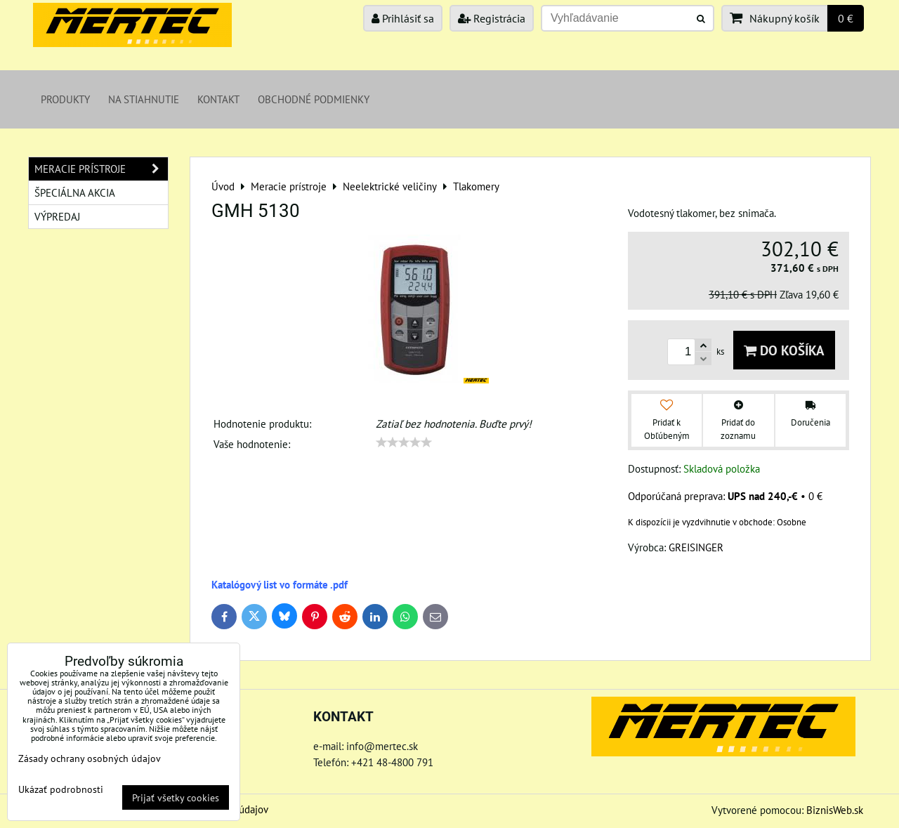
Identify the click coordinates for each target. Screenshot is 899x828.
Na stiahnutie (143, 99)
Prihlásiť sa (403, 18)
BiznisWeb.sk (834, 810)
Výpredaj (57, 216)
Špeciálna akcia (74, 192)
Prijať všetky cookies (175, 797)
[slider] (404, 442)
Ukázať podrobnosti (60, 789)
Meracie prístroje (101, 168)
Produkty (65, 99)
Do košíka (784, 350)
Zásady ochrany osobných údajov (89, 758)
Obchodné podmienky (313, 99)
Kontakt (218, 99)
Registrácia (491, 18)
